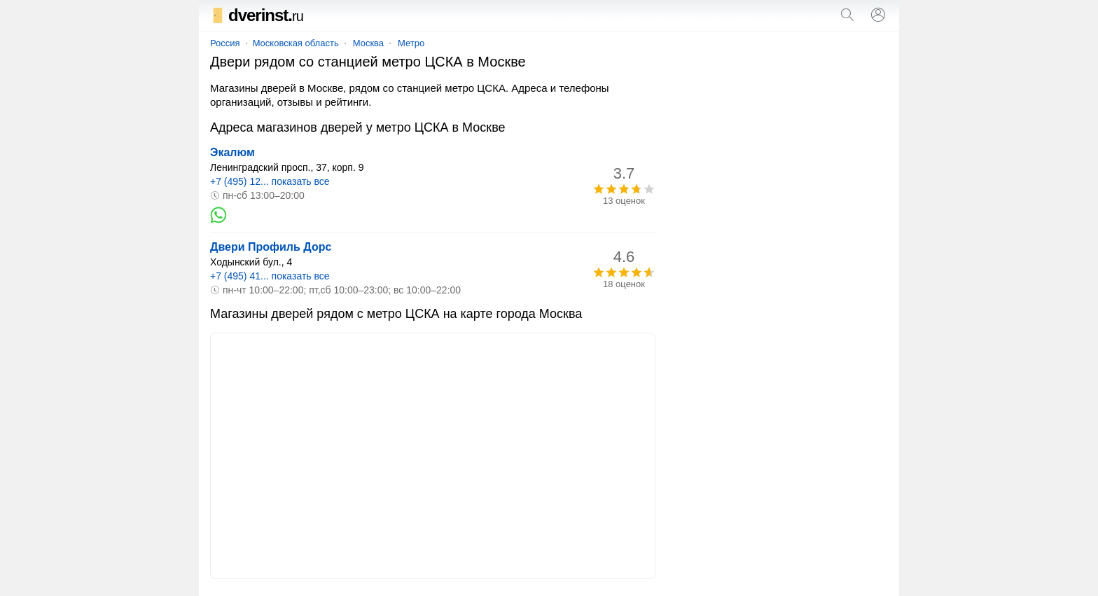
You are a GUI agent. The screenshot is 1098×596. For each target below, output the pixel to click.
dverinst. (256, 15)
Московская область (296, 43)
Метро (411, 43)
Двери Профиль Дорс (270, 247)
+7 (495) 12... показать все (270, 181)
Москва (368, 43)
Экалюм (232, 152)
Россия (225, 43)
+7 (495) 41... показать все (270, 276)
